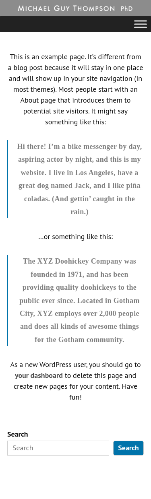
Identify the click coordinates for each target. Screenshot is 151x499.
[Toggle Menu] (140, 24)
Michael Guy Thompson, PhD (63, 8)
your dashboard (39, 375)
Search (17, 434)
